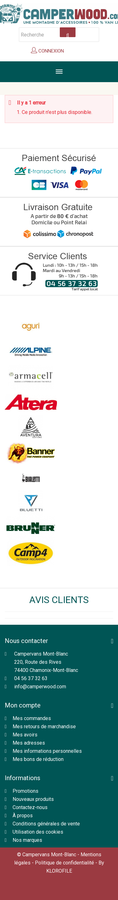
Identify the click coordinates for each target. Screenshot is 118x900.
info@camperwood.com (40, 687)
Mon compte (23, 705)
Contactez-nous (30, 807)
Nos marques (27, 840)
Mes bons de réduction (38, 759)
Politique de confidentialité (64, 863)
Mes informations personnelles (47, 751)
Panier (79, 52)
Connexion (50, 51)
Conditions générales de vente (46, 824)
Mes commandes (32, 718)
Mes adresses (29, 743)
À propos (23, 816)
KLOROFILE (59, 871)
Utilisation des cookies (38, 832)
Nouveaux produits (33, 799)
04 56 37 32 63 (31, 678)
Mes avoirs (25, 735)
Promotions (25, 791)
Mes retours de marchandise (44, 727)
